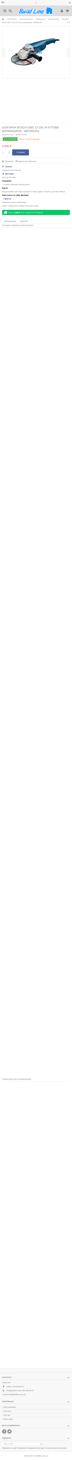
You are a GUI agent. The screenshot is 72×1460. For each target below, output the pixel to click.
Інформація (10, 221)
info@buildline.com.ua (17, 1394)
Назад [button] (3, 52)
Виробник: (5, 134)
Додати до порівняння (27, 161)
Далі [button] (68, 52)
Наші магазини (10, 1407)
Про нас (7, 1415)
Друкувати (9, 161)
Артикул (18, 134)
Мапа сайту (8, 1419)
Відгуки (24, 221)
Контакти (7, 1411)
